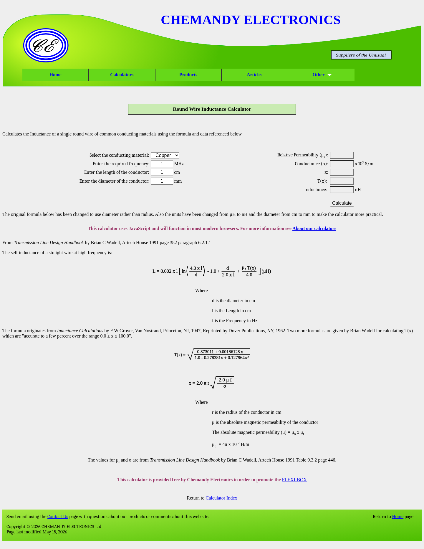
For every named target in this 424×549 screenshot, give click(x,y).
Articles (255, 74)
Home (55, 74)
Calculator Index (221, 497)
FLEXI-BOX (294, 479)
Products (188, 74)
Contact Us (57, 516)
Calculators (122, 74)
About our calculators (314, 228)
